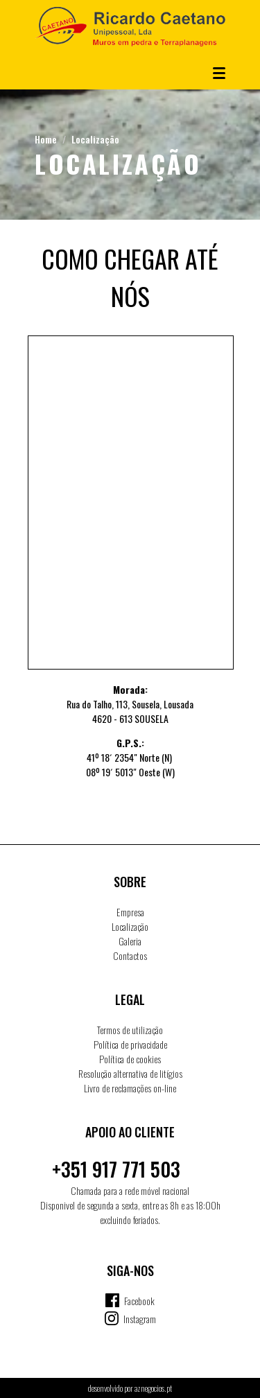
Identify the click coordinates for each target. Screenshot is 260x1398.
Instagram (139, 1318)
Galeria (130, 941)
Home (46, 139)
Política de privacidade (130, 1044)
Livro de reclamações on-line (130, 1088)
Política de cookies (130, 1058)
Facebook (139, 1300)
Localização (95, 139)
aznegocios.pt (153, 1388)
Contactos (130, 955)
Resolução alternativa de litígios (130, 1073)
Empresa (130, 912)
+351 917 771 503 (116, 1169)
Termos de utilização (130, 1029)
